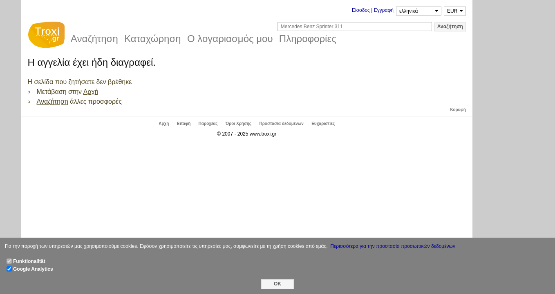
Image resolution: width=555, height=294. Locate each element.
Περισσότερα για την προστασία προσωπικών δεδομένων (392, 246)
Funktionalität (29, 261)
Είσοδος (361, 10)
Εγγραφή (384, 10)
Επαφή (183, 123)
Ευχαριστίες (323, 123)
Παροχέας (208, 123)
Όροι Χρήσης (238, 123)
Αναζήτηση (52, 101)
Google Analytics (33, 269)
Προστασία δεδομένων (281, 123)
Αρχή (90, 91)
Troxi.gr (46, 36)
